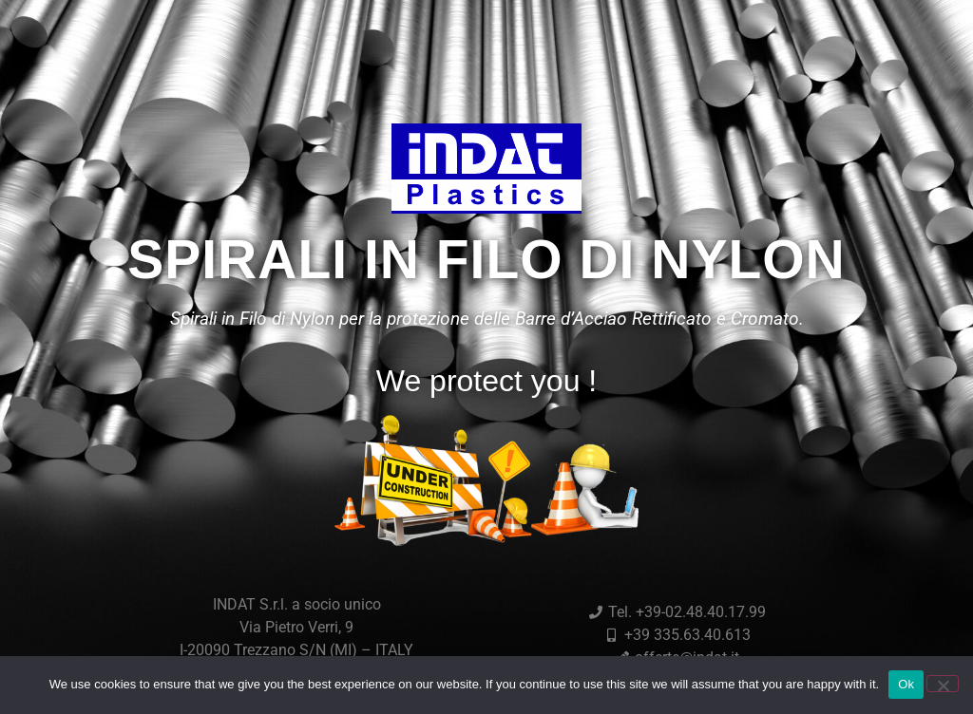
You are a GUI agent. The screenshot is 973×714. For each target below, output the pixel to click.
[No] (942, 683)
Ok (906, 684)
